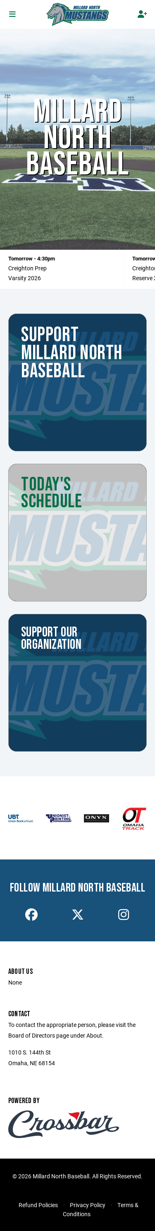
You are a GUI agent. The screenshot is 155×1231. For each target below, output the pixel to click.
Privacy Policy (87, 1205)
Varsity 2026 (24, 278)
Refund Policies (38, 1205)
